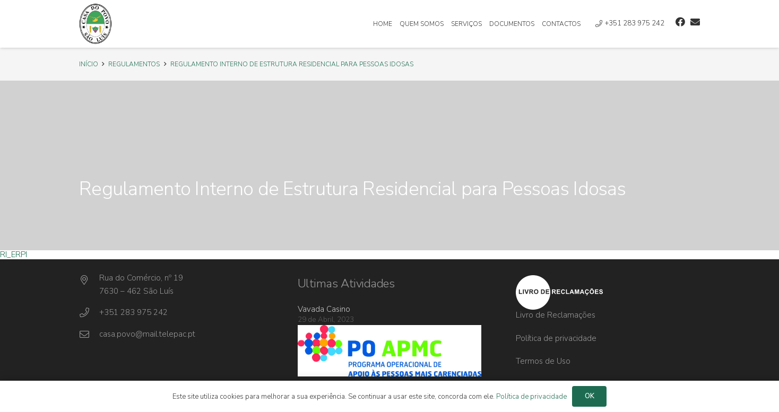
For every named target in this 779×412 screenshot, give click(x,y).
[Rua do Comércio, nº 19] (89, 280)
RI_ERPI (13, 254)
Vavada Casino (324, 309)
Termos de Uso (543, 361)
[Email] (695, 22)
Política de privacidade (556, 338)
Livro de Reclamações (555, 315)
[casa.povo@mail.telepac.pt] (89, 334)
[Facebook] (680, 22)
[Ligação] (95, 24)
